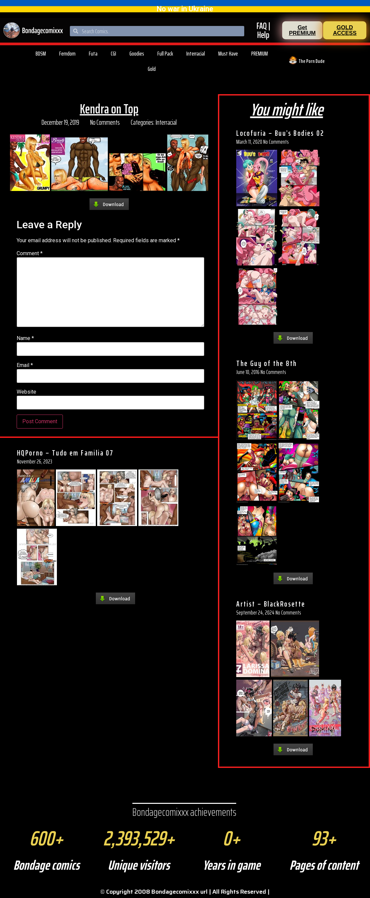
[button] (302, 30)
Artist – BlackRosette (270, 604)
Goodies (136, 53)
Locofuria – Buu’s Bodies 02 (280, 133)
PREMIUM (259, 53)
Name (25, 338)
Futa (93, 53)
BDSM (41, 53)
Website (26, 392)
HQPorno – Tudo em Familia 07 (65, 453)
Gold (152, 69)
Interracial (195, 53)
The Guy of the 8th (266, 363)
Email (25, 365)
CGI (113, 53)
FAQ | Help (263, 30)
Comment (30, 253)
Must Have (228, 53)
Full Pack (165, 53)
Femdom (67, 53)
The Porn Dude (311, 61)
